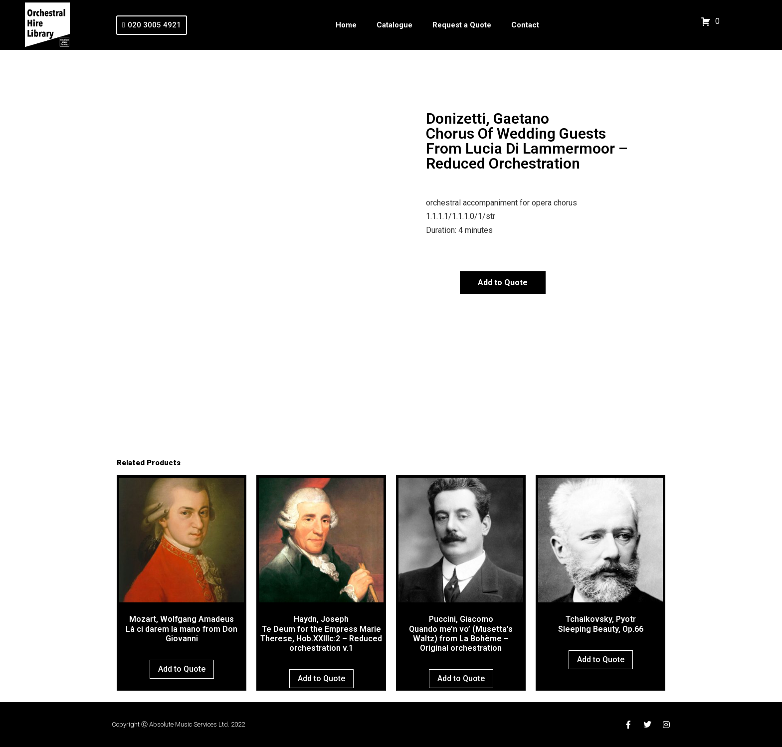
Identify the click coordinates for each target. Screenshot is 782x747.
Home (346, 24)
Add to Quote (503, 282)
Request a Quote (461, 24)
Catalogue (394, 24)
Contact (525, 24)
